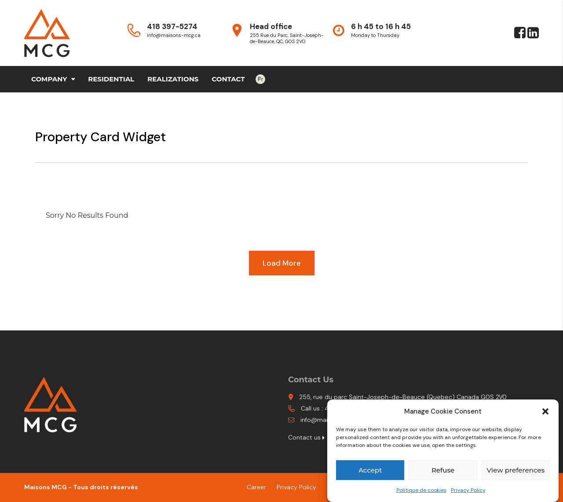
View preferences (516, 470)
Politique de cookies (421, 490)
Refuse (442, 470)
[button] (545, 411)
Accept (370, 470)
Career (256, 487)
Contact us (306, 437)
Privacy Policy (468, 490)
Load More (282, 263)
